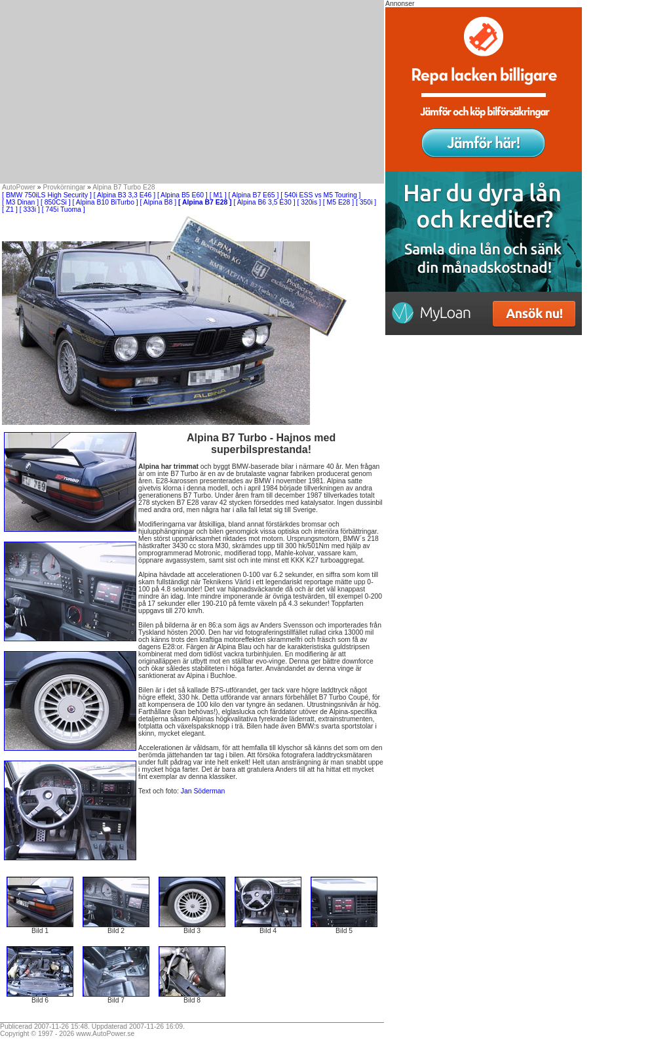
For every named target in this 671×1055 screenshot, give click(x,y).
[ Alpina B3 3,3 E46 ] (124, 195)
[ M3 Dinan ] (20, 202)
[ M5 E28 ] (338, 202)
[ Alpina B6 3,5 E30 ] (264, 202)
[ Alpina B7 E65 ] (254, 195)
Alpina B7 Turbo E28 (123, 187)
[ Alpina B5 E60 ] (182, 195)
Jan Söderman (203, 791)
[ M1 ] (218, 195)
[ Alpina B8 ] (158, 202)
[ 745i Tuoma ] (63, 209)
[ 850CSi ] (56, 202)
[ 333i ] (30, 209)
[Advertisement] (192, 92)
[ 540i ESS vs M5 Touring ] (320, 195)
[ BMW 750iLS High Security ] (47, 195)
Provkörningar (64, 187)
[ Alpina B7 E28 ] (205, 202)
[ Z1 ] (10, 209)
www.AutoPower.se (105, 1033)
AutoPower (18, 187)
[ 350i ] (366, 202)
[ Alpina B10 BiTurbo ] (105, 202)
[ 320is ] (309, 202)
